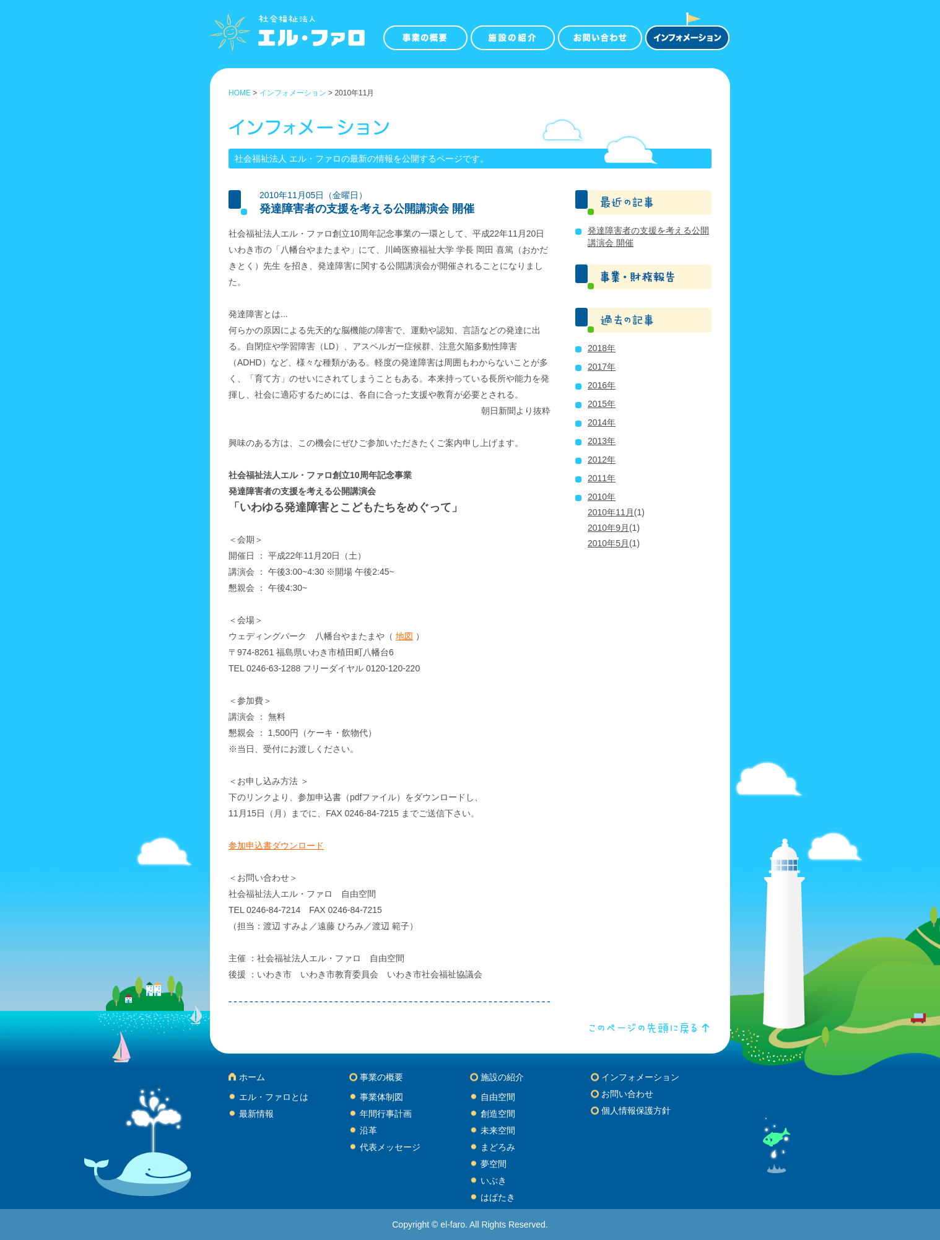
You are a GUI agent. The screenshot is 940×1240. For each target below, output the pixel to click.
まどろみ (498, 1147)
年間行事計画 (386, 1114)
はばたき (498, 1197)
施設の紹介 (502, 1077)
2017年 (602, 367)
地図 (404, 636)
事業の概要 (381, 1077)
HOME (239, 93)
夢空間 (494, 1164)
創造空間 (498, 1114)
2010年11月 (611, 512)
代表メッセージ (390, 1147)
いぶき (494, 1180)
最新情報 (256, 1114)
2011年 (602, 478)
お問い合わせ (627, 1094)
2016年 (602, 385)
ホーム (252, 1077)
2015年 (602, 404)
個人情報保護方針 (636, 1111)
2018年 (602, 348)
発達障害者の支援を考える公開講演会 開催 (366, 209)
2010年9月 (608, 528)
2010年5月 (608, 543)
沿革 (368, 1130)
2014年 (602, 422)
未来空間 (498, 1130)
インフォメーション (292, 93)
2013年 (602, 441)
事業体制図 (381, 1097)
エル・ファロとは (273, 1097)
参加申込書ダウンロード (276, 845)
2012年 (602, 460)
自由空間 (498, 1097)
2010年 (602, 497)
